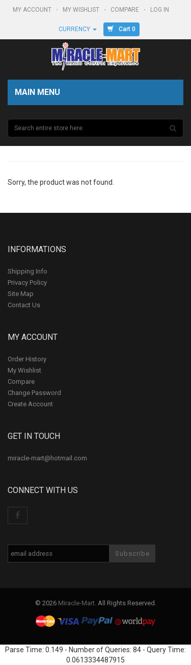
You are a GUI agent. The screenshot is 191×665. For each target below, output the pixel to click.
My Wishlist (82, 9)
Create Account (30, 404)
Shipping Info (27, 271)
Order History (27, 359)
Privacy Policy (27, 282)
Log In (160, 9)
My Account (33, 9)
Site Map (21, 294)
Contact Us (24, 305)
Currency (78, 29)
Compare (126, 9)
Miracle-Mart (76, 603)
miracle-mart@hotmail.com (47, 458)
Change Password (34, 393)
